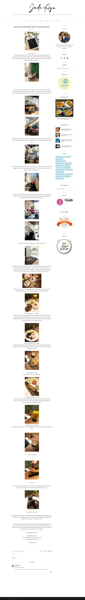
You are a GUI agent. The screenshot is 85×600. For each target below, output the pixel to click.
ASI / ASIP (67, 163)
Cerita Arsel (65, 167)
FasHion (66, 165)
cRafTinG (66, 176)
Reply (50, 572)
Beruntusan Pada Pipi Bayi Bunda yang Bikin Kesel (66, 129)
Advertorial (58, 163)
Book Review (58, 178)
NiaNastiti (17, 565)
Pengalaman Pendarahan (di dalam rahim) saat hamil (66, 146)
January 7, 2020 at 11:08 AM (19, 567)
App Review (67, 174)
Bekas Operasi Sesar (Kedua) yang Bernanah (66, 135)
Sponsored (58, 165)
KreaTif (66, 156)
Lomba (57, 167)
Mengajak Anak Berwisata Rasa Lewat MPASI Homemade (64, 119)
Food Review (16, 553)
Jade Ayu (17, 598)
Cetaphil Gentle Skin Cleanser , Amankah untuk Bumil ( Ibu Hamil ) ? (67, 140)
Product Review (59, 161)
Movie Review (58, 176)
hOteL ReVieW (59, 174)
